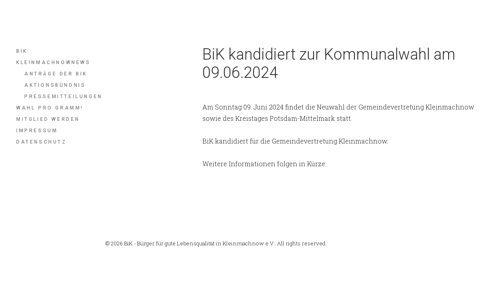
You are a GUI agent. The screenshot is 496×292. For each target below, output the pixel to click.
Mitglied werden (48, 119)
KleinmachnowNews (53, 62)
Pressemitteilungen (63, 96)
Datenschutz (41, 142)
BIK (22, 51)
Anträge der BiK (55, 74)
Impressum (37, 130)
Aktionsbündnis (55, 85)
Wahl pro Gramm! (50, 108)
